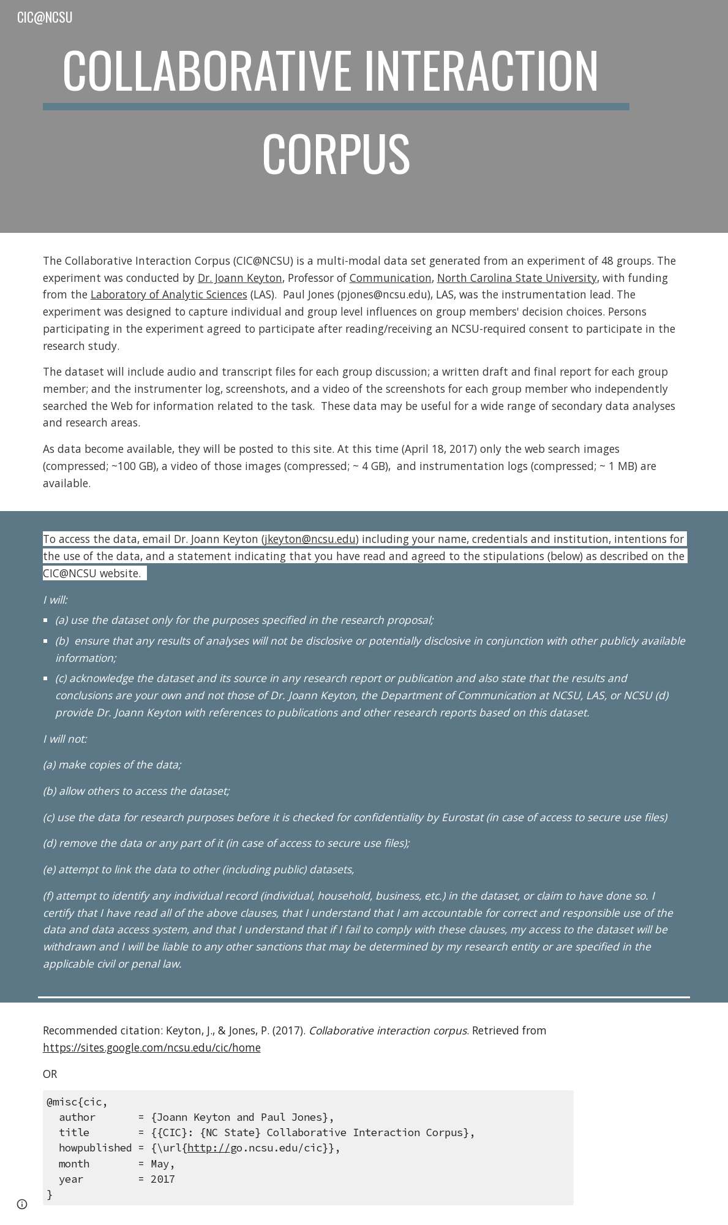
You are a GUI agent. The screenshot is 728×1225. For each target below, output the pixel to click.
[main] (336, 116)
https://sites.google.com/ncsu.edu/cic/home (152, 1047)
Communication (391, 277)
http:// (208, 1148)
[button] (22, 1204)
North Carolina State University (517, 277)
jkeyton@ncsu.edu (310, 538)
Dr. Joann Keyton (240, 277)
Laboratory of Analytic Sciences (169, 294)
